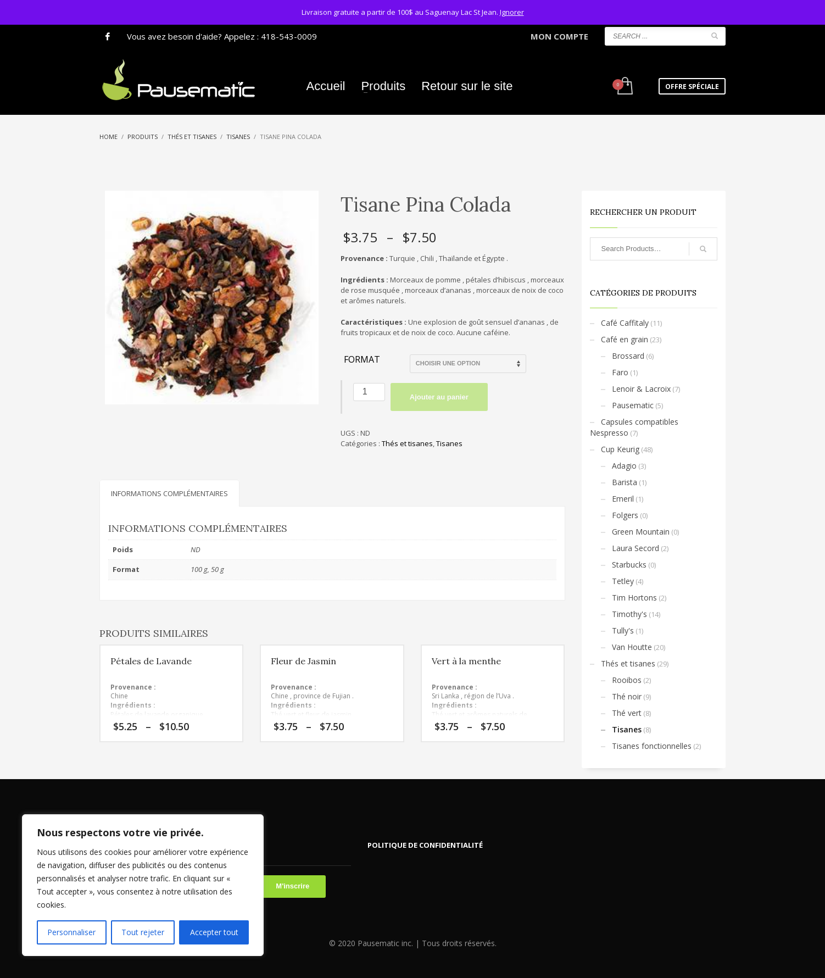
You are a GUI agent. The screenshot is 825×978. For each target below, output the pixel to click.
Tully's (623, 630)
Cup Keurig (620, 449)
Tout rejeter (142, 932)
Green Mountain (641, 531)
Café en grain (624, 339)
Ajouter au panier (439, 397)
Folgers (625, 515)
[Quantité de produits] (369, 392)
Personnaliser (71, 932)
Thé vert (627, 713)
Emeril (623, 498)
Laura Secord (635, 548)
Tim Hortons (634, 597)
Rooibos (627, 680)
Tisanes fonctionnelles (652, 746)
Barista (624, 482)
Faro (620, 372)
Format (362, 359)
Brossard (628, 356)
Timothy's (629, 614)
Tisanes (449, 443)
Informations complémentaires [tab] (169, 493)
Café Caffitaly (625, 323)
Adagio (624, 465)
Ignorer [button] (512, 12)
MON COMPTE (559, 36)
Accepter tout (214, 932)
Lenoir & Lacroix (641, 389)
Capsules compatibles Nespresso (634, 427)
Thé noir (627, 696)
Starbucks (629, 564)
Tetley (623, 581)
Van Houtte (632, 647)
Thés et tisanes (407, 443)
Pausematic (633, 405)
